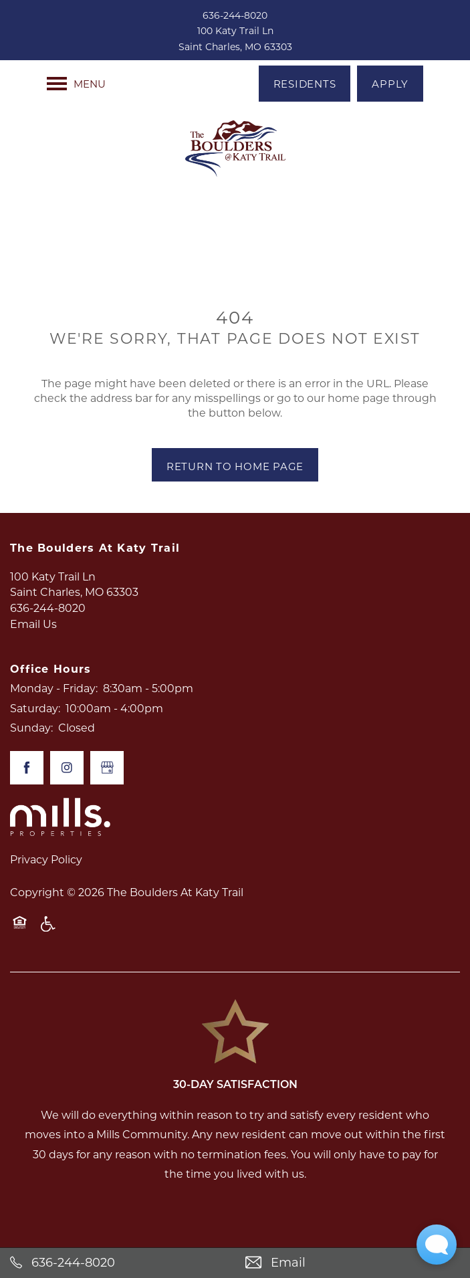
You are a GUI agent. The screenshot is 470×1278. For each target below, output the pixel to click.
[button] (305, 84)
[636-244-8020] (117, 1262)
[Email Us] (353, 1262)
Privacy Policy (46, 859)
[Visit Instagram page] (67, 767)
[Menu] (76, 83)
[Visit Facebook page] (26, 767)
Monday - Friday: (54, 688)
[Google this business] (107, 767)
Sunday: (31, 727)
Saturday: (35, 708)
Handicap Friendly (49, 930)
